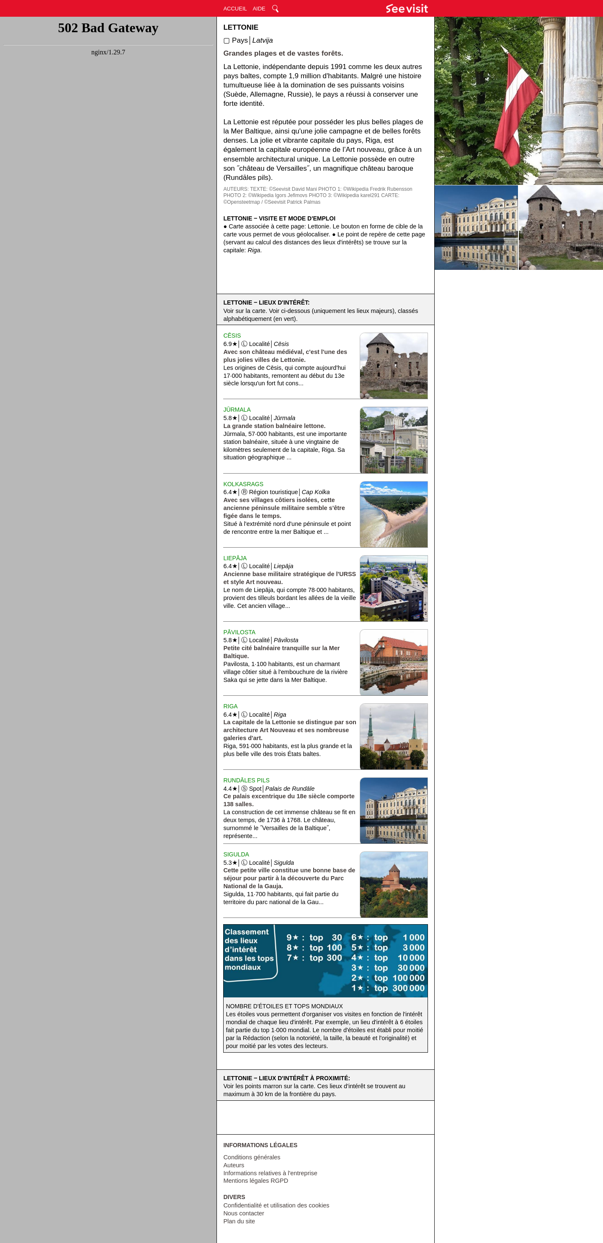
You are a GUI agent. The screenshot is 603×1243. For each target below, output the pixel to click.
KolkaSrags (243, 484)
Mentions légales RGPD (255, 1180)
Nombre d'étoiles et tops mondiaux (284, 1006)
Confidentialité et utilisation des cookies (276, 1205)
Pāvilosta (239, 632)
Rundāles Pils (246, 780)
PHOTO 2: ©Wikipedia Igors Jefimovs (265, 195)
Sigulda (236, 854)
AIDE (259, 8)
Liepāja (235, 558)
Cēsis (232, 335)
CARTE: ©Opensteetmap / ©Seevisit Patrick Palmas (311, 198)
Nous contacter (243, 1213)
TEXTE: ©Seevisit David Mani (283, 189)
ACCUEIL (235, 8)
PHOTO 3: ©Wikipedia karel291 (344, 195)
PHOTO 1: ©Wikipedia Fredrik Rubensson (365, 189)
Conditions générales (251, 1157)
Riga (230, 706)
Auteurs (233, 1165)
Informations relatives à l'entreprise (270, 1173)
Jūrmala (236, 409)
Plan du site (239, 1221)
